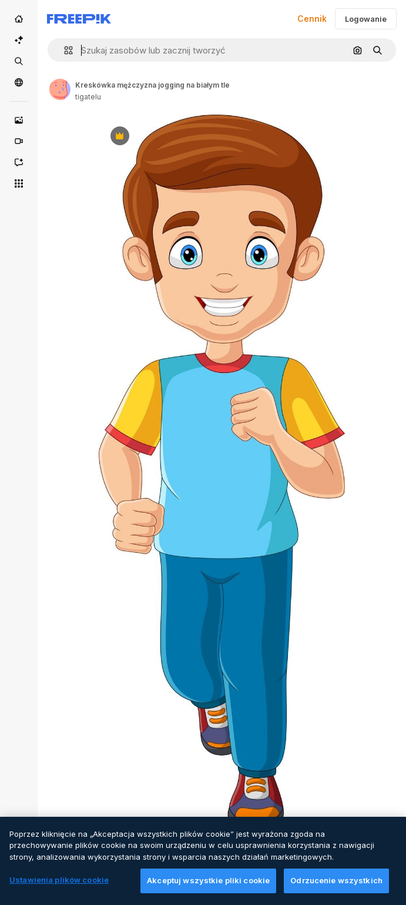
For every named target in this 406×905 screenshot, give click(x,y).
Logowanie (366, 19)
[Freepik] (79, 19)
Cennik (312, 19)
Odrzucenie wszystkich (336, 888)
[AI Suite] (18, 40)
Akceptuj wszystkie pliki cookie (208, 888)
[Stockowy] (18, 61)
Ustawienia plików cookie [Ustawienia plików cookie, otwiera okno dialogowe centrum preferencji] (59, 887)
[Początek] (18, 18)
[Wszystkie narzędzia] (18, 183)
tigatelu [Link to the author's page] (88, 96)
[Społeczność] (18, 82)
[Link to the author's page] (60, 89)
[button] (64, 50)
